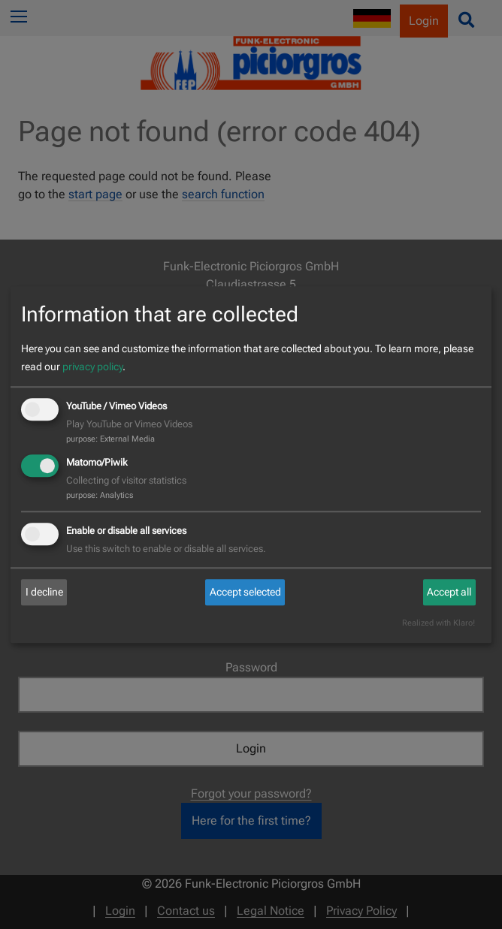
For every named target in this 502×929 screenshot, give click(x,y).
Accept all (449, 593)
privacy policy (92, 367)
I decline (44, 593)
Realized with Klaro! (438, 623)
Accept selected (245, 593)
